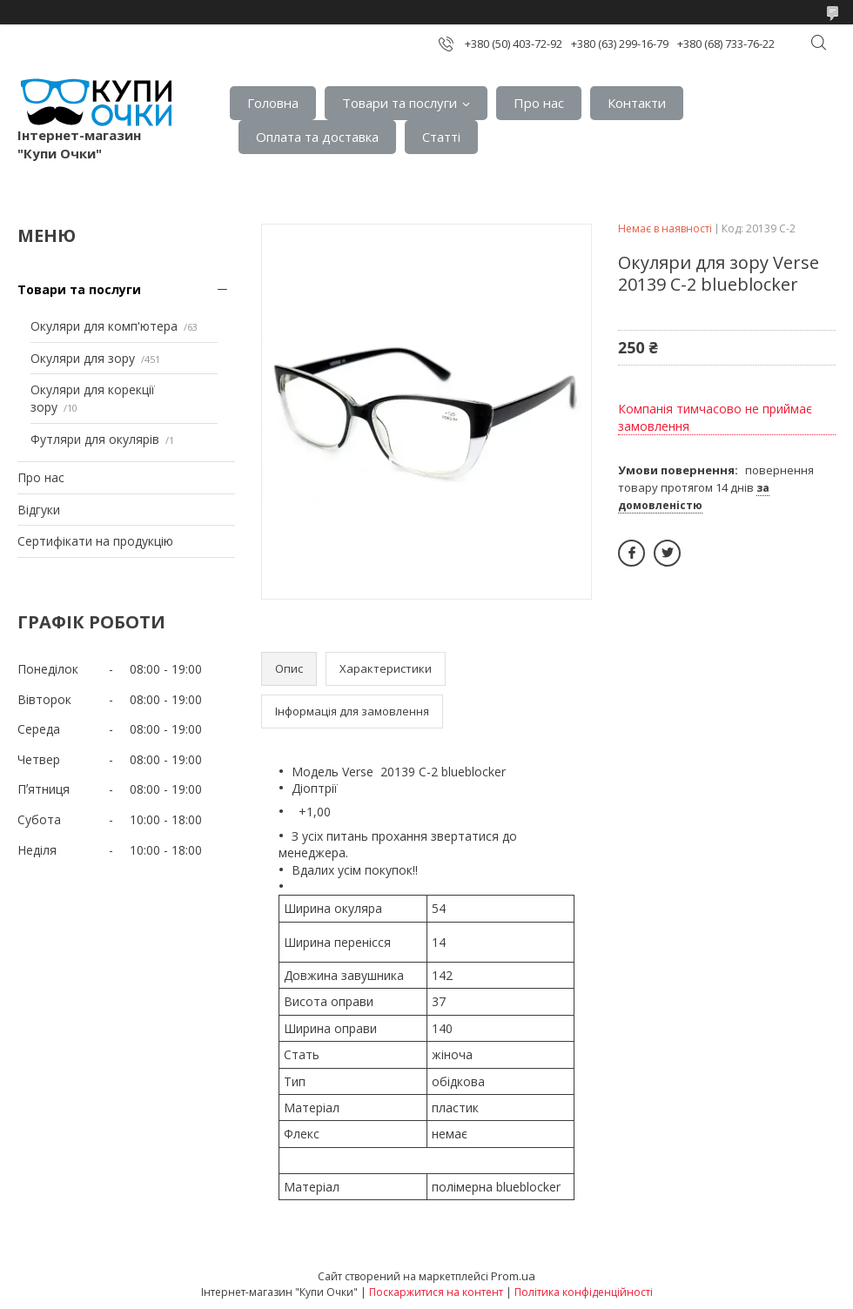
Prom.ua (513, 1276)
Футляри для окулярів (94, 439)
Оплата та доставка (317, 136)
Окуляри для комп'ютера (104, 326)
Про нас (539, 102)
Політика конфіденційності (583, 1292)
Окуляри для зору (82, 358)
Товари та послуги (399, 102)
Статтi (441, 136)
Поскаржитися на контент (436, 1292)
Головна (273, 102)
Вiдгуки (38, 509)
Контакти (637, 102)
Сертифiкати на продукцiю (95, 541)
